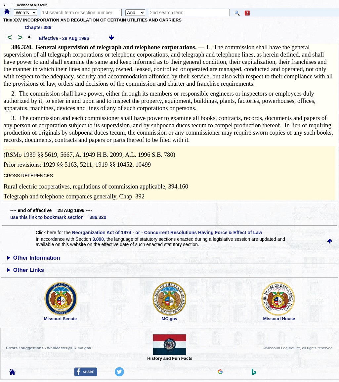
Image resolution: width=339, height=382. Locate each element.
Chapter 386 (38, 27)
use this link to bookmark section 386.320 (58, 217)
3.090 (98, 239)
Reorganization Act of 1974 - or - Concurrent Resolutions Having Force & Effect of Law (167, 232)
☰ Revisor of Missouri (27, 5)
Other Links (28, 270)
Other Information (36, 258)
